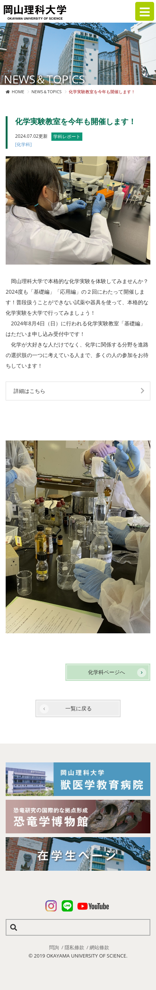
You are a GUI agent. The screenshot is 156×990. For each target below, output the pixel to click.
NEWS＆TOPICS (46, 91)
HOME (18, 91)
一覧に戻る (78, 708)
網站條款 (99, 947)
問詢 (54, 947)
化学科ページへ (106, 672)
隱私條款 (74, 947)
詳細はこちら (29, 390)
